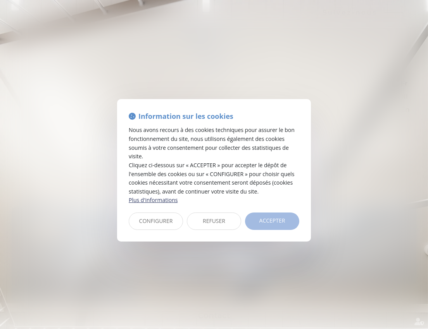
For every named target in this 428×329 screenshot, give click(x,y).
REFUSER (214, 220)
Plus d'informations (153, 200)
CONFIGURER (156, 220)
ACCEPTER (272, 220)
